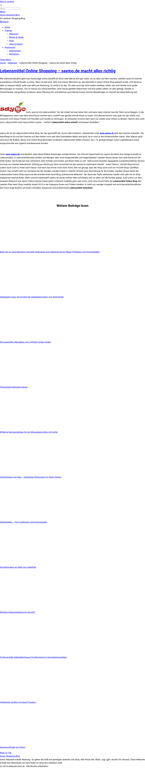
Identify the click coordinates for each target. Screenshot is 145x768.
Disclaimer (14, 54)
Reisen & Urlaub (16, 37)
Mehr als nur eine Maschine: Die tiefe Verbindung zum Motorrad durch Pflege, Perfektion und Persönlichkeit (50, 252)
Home (7, 27)
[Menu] (2, 11)
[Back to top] (5, 753)
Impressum (10, 47)
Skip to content (7, 1)
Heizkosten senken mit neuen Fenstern (18, 702)
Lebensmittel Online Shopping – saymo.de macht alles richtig (58, 70)
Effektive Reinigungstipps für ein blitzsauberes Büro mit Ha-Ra (29, 432)
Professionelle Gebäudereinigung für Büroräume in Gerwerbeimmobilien (33, 657)
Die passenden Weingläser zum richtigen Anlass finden (25, 342)
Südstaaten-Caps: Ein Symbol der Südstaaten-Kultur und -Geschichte (32, 297)
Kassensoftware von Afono (12, 747)
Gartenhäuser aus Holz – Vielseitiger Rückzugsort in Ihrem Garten (30, 477)
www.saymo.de (107, 133)
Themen (8, 30)
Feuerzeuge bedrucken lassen (14, 387)
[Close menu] (5, 59)
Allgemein (13, 34)
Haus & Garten (16, 44)
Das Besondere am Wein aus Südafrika (18, 567)
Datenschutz (15, 51)
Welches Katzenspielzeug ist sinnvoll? (17, 612)
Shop (11, 40)
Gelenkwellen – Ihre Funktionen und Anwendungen (23, 522)
